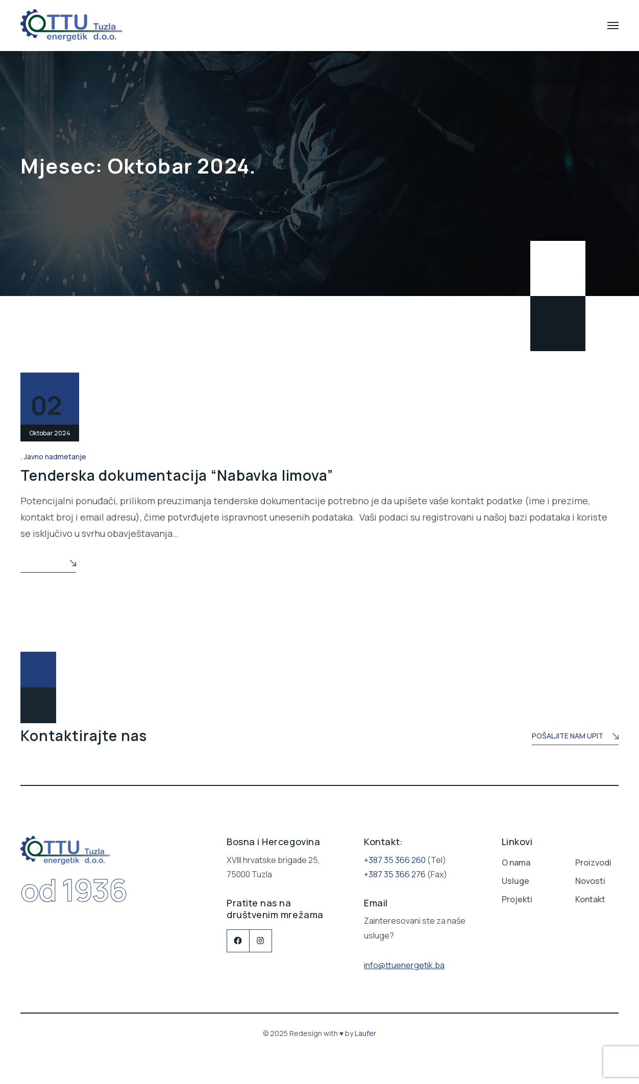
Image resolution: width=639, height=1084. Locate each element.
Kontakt (590, 899)
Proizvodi (593, 862)
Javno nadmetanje (55, 456)
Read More (48, 564)
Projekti (517, 899)
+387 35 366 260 (395, 860)
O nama (516, 862)
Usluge (515, 880)
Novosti (590, 880)
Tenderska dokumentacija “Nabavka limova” (176, 475)
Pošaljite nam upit (575, 736)
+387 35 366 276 (395, 874)
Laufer (365, 1033)
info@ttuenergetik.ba (404, 965)
